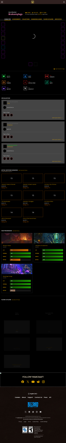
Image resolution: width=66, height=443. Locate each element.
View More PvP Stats (16, 299)
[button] (43, 12)
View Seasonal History (22, 170)
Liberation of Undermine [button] (41, 245)
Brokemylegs (15, 14)
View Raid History (16, 230)
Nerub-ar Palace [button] (7, 245)
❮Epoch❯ (40, 14)
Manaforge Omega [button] (7, 276)
